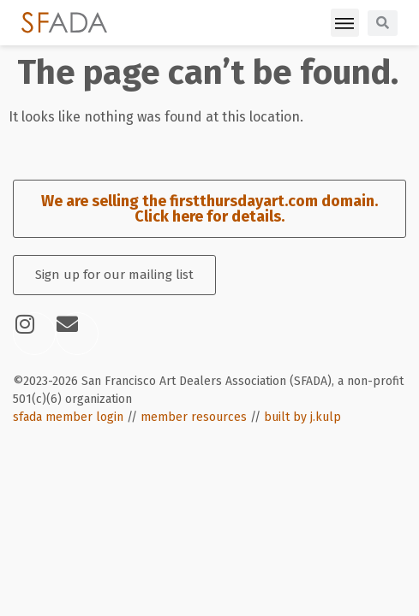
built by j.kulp (302, 417)
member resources (194, 417)
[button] (345, 23)
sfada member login (68, 417)
